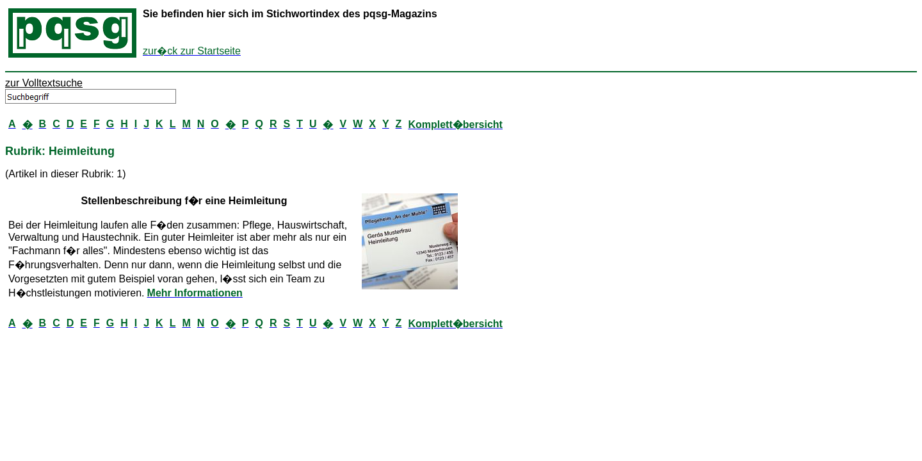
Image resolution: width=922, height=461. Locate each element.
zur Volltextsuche (44, 82)
